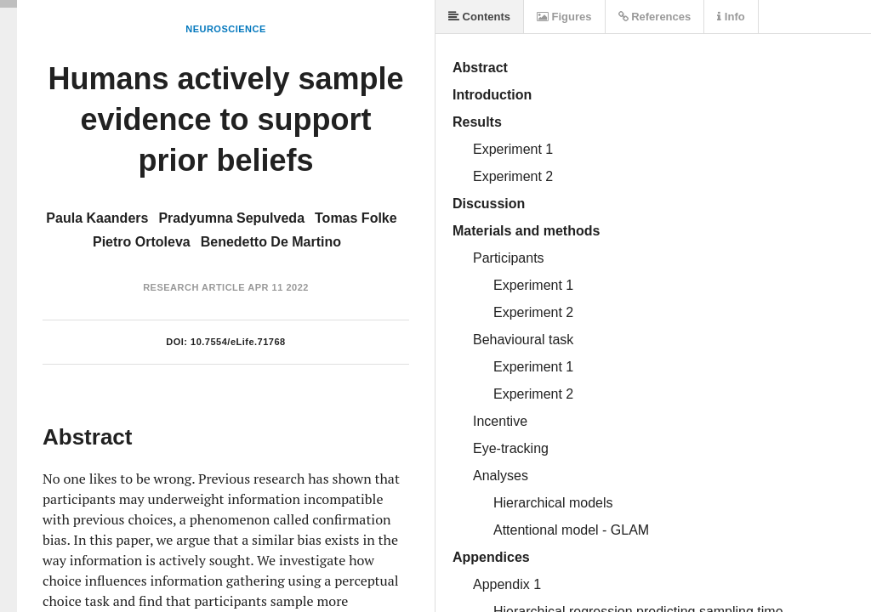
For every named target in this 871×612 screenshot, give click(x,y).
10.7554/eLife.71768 (238, 342)
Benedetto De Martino (271, 242)
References (655, 16)
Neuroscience (225, 29)
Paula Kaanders (97, 218)
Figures (564, 16)
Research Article (194, 287)
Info (730, 16)
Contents (479, 16)
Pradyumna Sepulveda (231, 218)
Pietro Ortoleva (142, 242)
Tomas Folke (356, 218)
